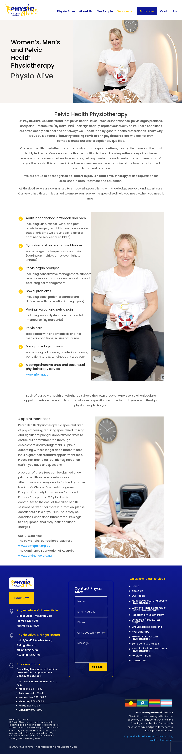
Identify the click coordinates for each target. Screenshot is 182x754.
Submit (98, 667)
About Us (86, 11)
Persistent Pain (141, 656)
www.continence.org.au (35, 556)
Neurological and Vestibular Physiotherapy (149, 649)
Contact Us (168, 11)
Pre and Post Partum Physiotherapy (145, 638)
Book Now (21, 598)
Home (135, 586)
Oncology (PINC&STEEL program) (146, 621)
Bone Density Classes (145, 644)
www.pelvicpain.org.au (34, 546)
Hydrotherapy (140, 632)
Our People (105, 11)
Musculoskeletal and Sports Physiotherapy (149, 602)
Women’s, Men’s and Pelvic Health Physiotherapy (149, 609)
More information (38, 375)
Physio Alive (66, 11)
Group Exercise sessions (147, 627)
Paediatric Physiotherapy (148, 615)
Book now (147, 11)
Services (123, 11)
